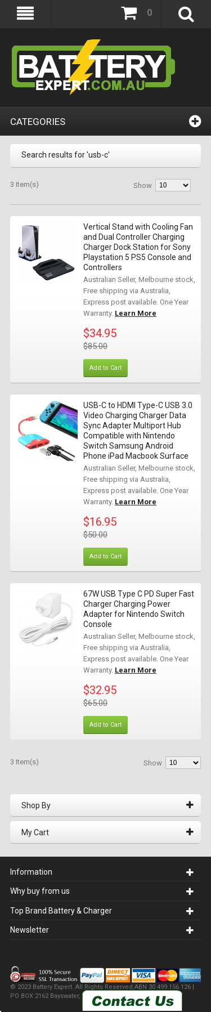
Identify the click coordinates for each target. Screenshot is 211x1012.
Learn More (135, 313)
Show (142, 185)
